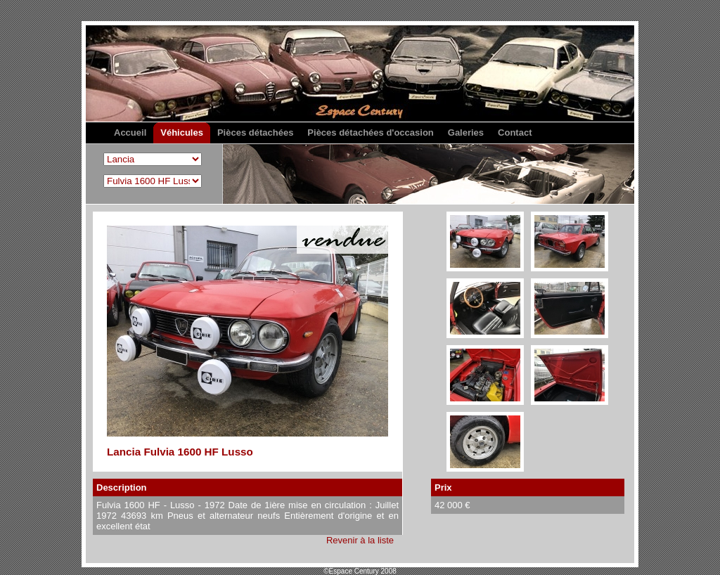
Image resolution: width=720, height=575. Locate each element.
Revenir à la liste (360, 540)
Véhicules (181, 132)
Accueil (130, 132)
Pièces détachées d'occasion (370, 132)
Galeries (466, 132)
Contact (515, 132)
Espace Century (360, 111)
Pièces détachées (255, 132)
